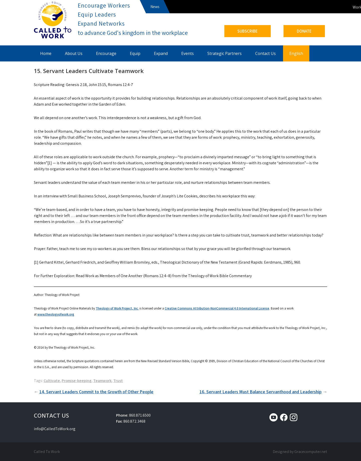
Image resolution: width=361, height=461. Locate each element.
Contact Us (265, 53)
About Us (73, 53)
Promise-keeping (77, 380)
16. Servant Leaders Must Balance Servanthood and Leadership (261, 392)
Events (187, 53)
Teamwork (102, 380)
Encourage (106, 53)
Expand (161, 53)
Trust (118, 380)
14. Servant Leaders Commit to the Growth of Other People (96, 392)
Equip (135, 53)
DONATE (304, 31)
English (296, 53)
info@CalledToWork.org (54, 428)
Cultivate (52, 380)
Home (45, 53)
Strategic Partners (224, 53)
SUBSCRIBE (247, 31)
